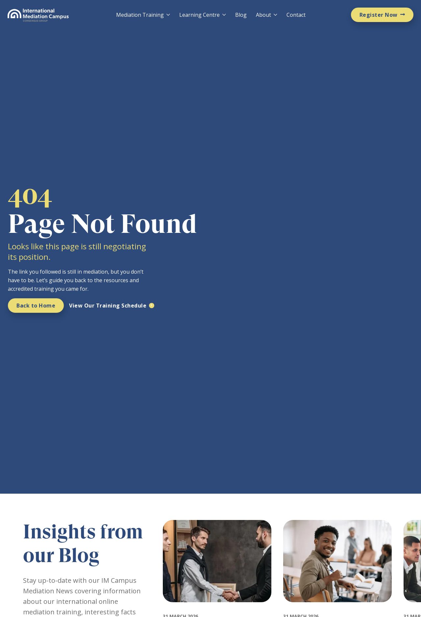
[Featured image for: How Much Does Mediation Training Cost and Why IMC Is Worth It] (337, 608)
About (263, 14)
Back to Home (35, 305)
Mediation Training (140, 14)
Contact (296, 14)
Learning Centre (199, 14)
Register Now (378, 14)
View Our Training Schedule (107, 305)
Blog (241, 14)
